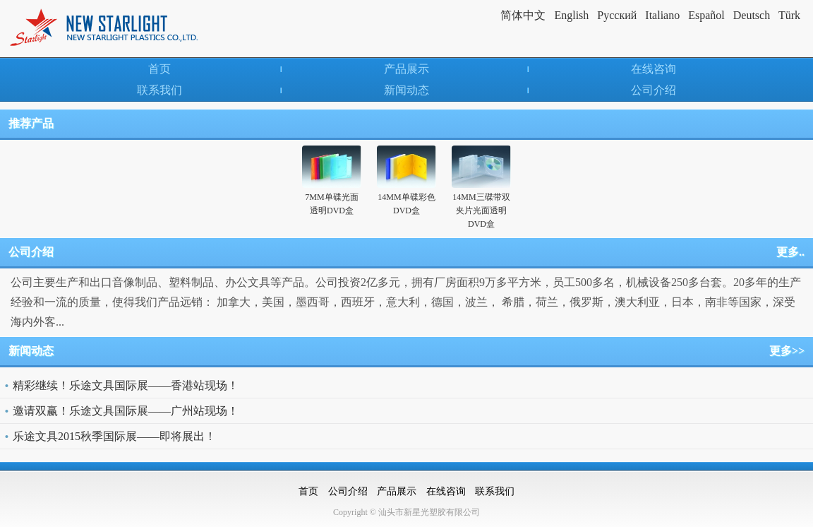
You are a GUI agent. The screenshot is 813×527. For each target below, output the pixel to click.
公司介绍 (653, 90)
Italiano (662, 15)
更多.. (790, 252)
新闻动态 (406, 90)
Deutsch (751, 15)
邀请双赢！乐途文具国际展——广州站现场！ (126, 411)
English (571, 15)
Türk (789, 15)
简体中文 (523, 15)
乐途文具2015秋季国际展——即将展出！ (114, 436)
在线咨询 (653, 69)
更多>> (787, 351)
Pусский (617, 15)
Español (706, 15)
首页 (159, 69)
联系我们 (159, 90)
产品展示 (406, 69)
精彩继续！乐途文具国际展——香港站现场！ (126, 385)
